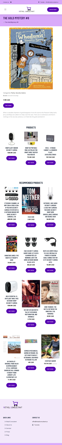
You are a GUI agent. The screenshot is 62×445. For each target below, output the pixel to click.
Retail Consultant (11, 421)
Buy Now (8, 105)
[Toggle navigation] (5, 9)
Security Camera (21, 93)
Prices (8, 432)
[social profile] (11, 2)
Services (8, 428)
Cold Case (31, 217)
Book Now (53, 9)
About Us (9, 425)
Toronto (42, 2)
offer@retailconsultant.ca (51, 2)
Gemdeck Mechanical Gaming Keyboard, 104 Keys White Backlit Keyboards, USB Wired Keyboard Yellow (31, 355)
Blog (7, 435)
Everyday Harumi (50, 361)
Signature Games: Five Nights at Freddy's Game (12, 257)
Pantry (13, 93)
